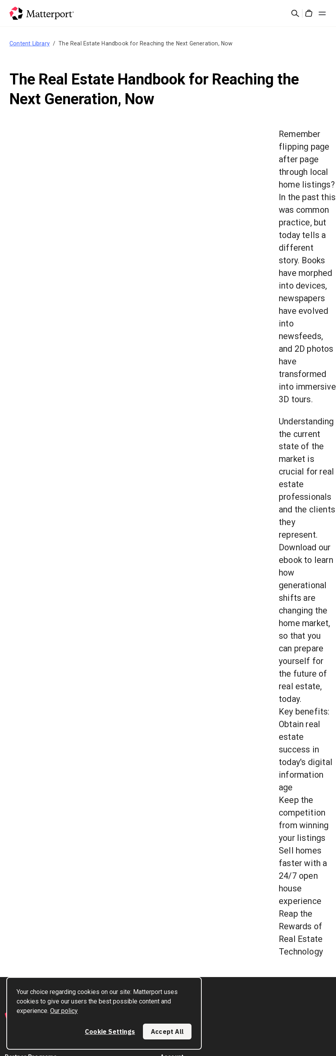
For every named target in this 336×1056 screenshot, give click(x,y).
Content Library (29, 43)
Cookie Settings (110, 1031)
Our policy (64, 1011)
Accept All (167, 1031)
